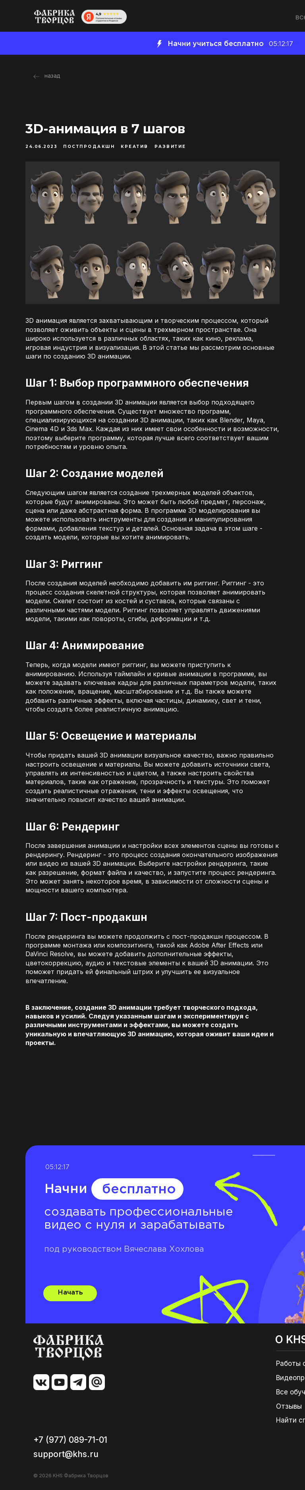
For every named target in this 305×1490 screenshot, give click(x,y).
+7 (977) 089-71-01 (70, 1440)
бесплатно (139, 1189)
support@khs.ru (65, 1454)
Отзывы (289, 1406)
